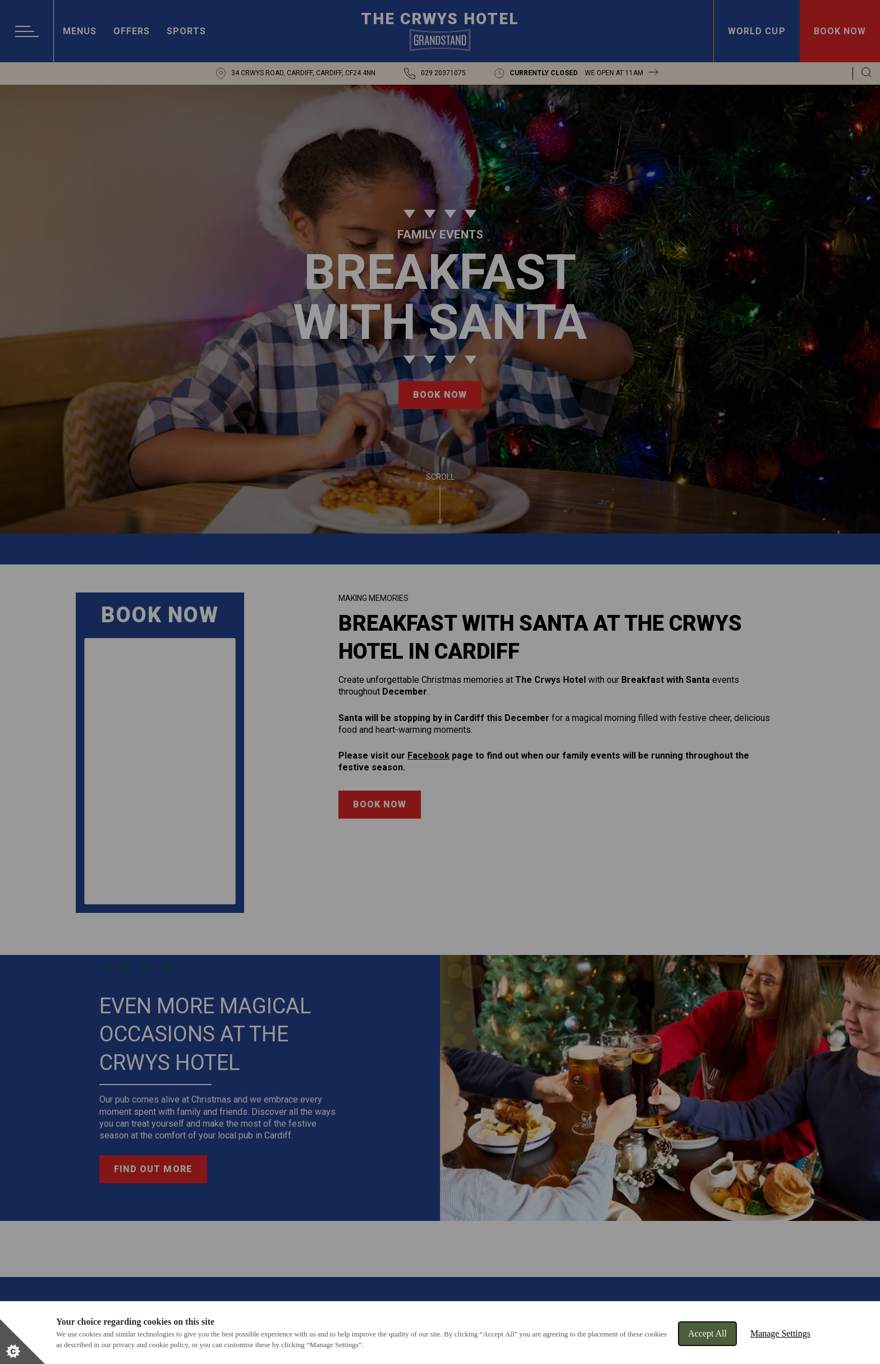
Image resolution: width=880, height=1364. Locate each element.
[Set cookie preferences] (22, 1341)
